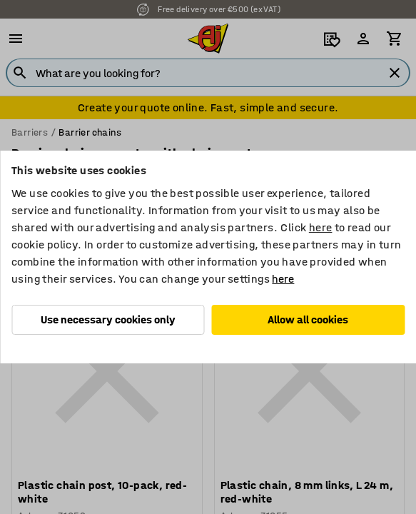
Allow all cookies (308, 319)
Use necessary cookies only (108, 319)
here (321, 227)
